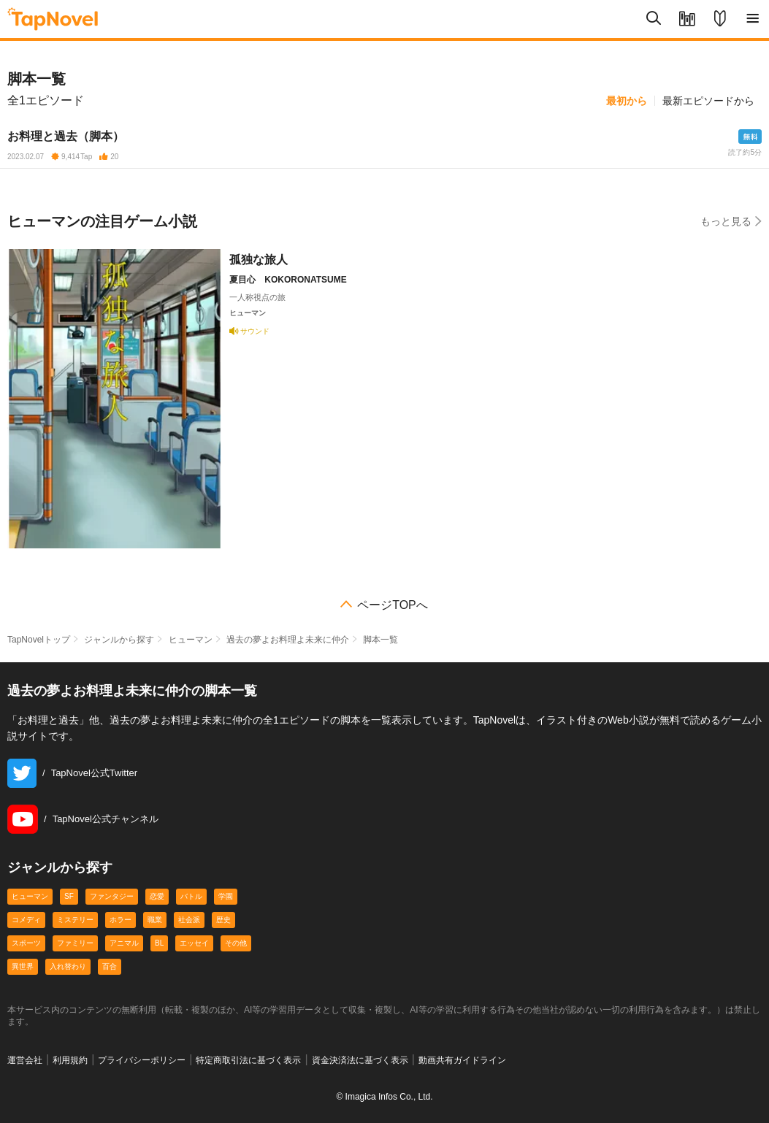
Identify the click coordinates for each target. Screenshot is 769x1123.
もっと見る (731, 220)
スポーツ (26, 943)
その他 (236, 943)
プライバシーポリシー (141, 1060)
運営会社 (24, 1060)
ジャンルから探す (119, 640)
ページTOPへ (392, 605)
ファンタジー (112, 896)
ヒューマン (191, 640)
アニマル (124, 943)
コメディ (26, 920)
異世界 (23, 966)
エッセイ (194, 943)
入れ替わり (68, 966)
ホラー (120, 920)
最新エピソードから (708, 101)
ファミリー (75, 943)
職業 (155, 920)
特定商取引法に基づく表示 (248, 1060)
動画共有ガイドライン (462, 1060)
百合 (109, 966)
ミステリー (75, 920)
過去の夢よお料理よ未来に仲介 (287, 640)
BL (159, 943)
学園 (225, 896)
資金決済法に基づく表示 (360, 1060)
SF (69, 896)
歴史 (223, 920)
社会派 (189, 920)
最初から (626, 101)
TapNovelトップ (38, 640)
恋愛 (157, 896)
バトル (191, 896)
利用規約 (70, 1060)
